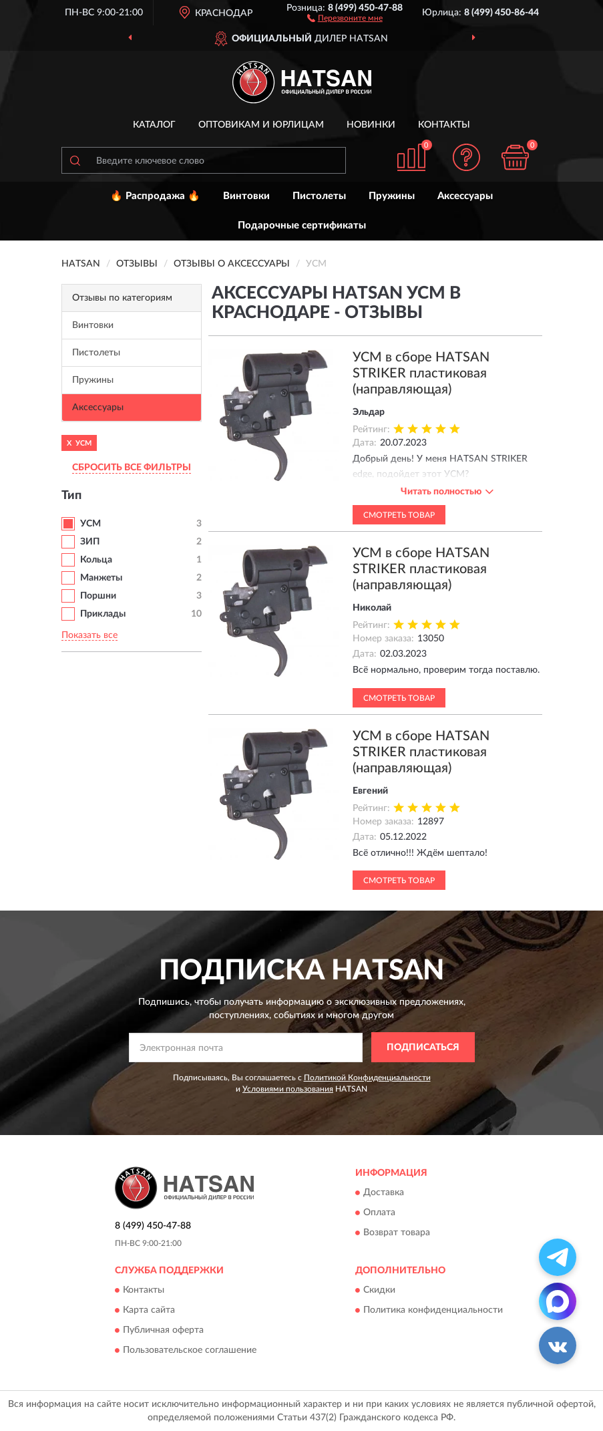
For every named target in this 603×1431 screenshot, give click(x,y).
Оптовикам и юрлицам (261, 125)
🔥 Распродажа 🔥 (155, 196)
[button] (345, 17)
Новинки (371, 125)
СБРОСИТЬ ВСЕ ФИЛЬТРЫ (131, 467)
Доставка (383, 1192)
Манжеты (101, 578)
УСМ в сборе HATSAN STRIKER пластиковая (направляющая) (421, 373)
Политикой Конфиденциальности (367, 1078)
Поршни (98, 596)
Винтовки (246, 196)
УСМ (90, 523)
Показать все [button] (89, 635)
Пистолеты (319, 196)
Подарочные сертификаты (302, 225)
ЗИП (89, 541)
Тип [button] (71, 496)
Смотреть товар (399, 515)
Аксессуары (465, 196)
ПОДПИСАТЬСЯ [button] (423, 1047)
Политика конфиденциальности (433, 1310)
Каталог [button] (154, 125)
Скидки (379, 1290)
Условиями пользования (287, 1089)
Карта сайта (149, 1310)
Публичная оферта (163, 1330)
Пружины (392, 196)
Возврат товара (396, 1232)
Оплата (379, 1212)
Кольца (96, 560)
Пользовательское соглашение (189, 1350)
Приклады (103, 614)
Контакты (444, 125)
